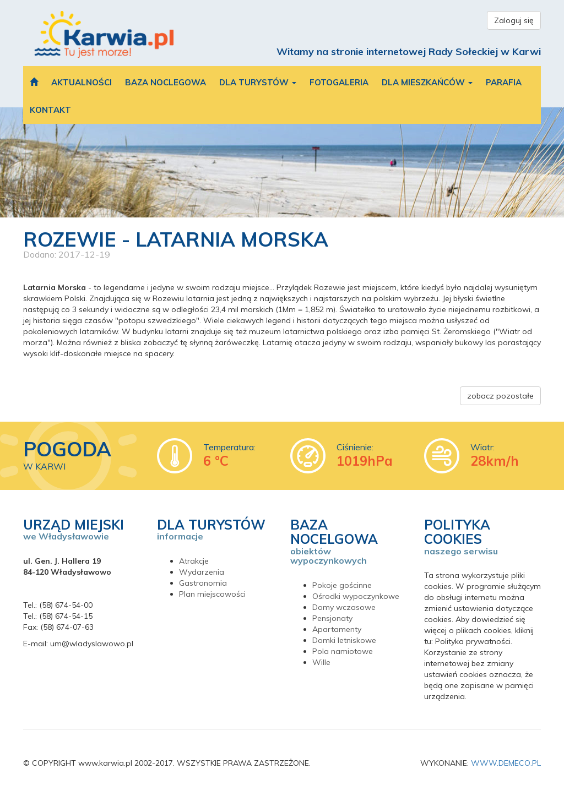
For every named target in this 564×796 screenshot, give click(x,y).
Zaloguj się (514, 20)
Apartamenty (336, 629)
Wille (321, 662)
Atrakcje (194, 561)
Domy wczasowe (344, 607)
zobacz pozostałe (500, 396)
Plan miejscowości (212, 594)
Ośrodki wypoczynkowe (355, 596)
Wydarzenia (201, 572)
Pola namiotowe (342, 651)
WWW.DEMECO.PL (506, 763)
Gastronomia (203, 583)
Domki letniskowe (344, 640)
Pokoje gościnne (342, 585)
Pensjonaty (332, 618)
